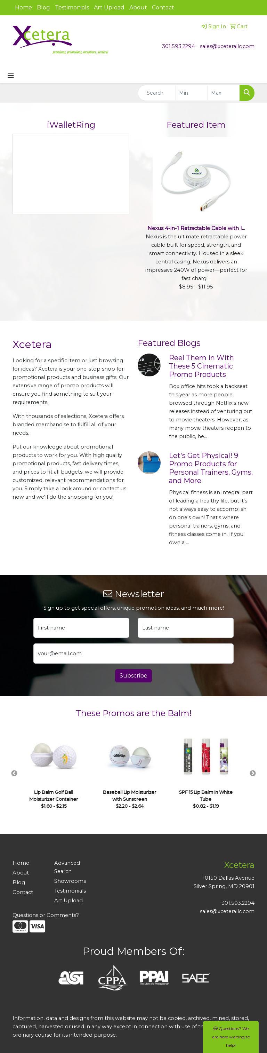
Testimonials (72, 7)
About (138, 7)
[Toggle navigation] (10, 75)
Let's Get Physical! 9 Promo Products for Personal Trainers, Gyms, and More (211, 468)
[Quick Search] (157, 93)
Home (23, 7)
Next (252, 773)
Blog (43, 7)
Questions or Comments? (46, 915)
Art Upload (109, 7)
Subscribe (133, 675)
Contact (163, 7)
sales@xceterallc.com (227, 46)
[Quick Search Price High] (223, 93)
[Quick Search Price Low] (191, 93)
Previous (14, 773)
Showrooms (70, 881)
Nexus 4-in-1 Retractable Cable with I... (196, 228)
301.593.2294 (178, 46)
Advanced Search (67, 867)
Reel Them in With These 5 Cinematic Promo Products (201, 366)
